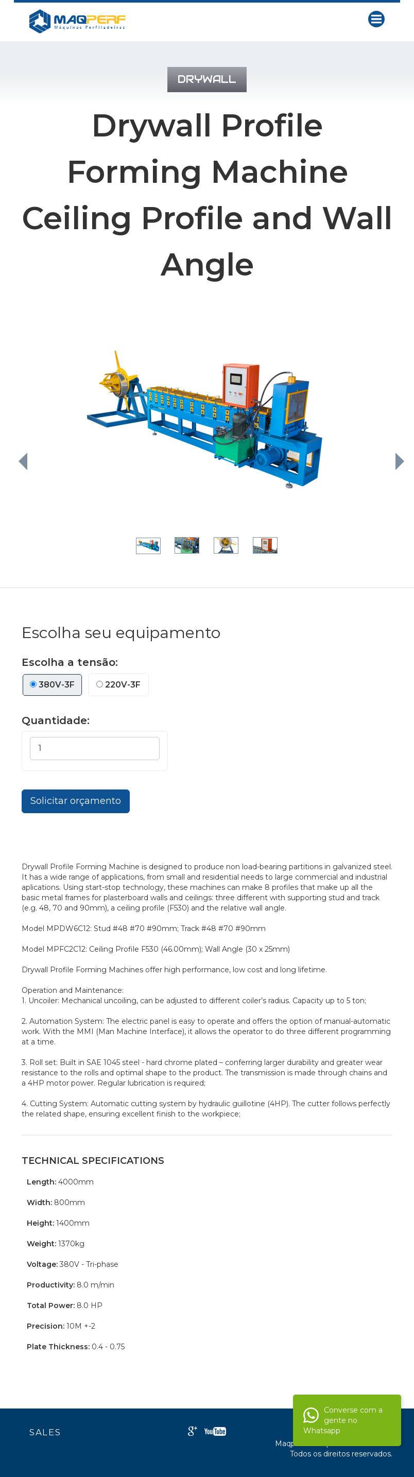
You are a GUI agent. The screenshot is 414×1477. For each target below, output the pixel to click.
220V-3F (118, 685)
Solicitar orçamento (75, 800)
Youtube (215, 1431)
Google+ (192, 1431)
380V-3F (52, 685)
